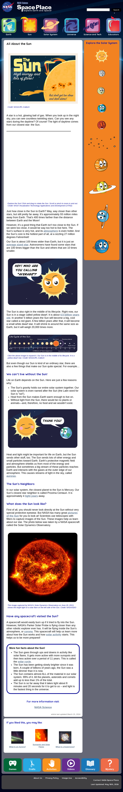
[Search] (98, 9)
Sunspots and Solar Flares (41, 746)
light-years (31, 496)
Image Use (67, 778)
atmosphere (51, 231)
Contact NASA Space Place (106, 780)
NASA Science (43, 707)
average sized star (17, 244)
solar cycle (24, 661)
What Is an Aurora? (17, 747)
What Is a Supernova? (65, 747)
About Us (38, 778)
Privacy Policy (52, 778)
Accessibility (81, 778)
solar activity (53, 634)
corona (28, 631)
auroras (11, 476)
